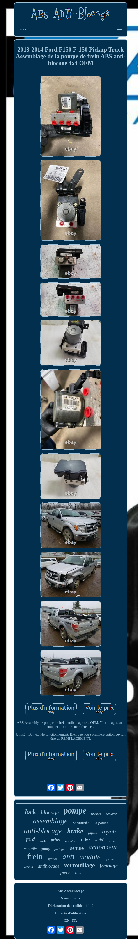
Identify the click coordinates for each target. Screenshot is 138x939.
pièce (65, 872)
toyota (110, 831)
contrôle (30, 849)
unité (99, 839)
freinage (109, 865)
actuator (111, 813)
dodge (96, 813)
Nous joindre (71, 898)
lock (30, 811)
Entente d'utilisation (70, 913)
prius (55, 839)
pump (45, 849)
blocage (50, 812)
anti (68, 856)
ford (30, 839)
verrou (28, 866)
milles (112, 840)
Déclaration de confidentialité (70, 906)
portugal (59, 849)
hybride (52, 859)
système (109, 859)
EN (66, 920)
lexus (78, 873)
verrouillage (79, 865)
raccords (81, 823)
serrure (77, 848)
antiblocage (48, 865)
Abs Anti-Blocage (70, 891)
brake (75, 831)
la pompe (101, 823)
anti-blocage (43, 830)
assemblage (50, 821)
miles (85, 839)
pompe (75, 810)
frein (34, 856)
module (89, 857)
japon (92, 832)
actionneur (103, 847)
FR (74, 920)
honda (43, 841)
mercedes (70, 840)
